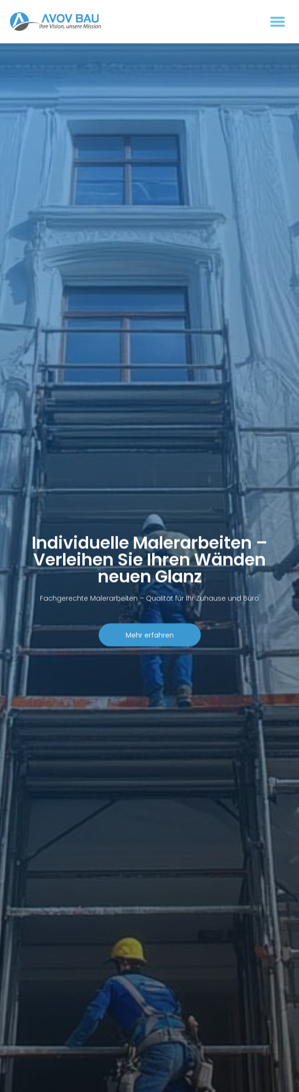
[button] (277, 22)
